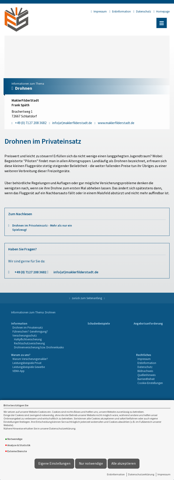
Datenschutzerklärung (141, 474)
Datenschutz (142, 11)
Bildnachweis (145, 371)
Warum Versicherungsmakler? (30, 359)
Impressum (164, 474)
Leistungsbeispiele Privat (26, 363)
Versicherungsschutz (24, 335)
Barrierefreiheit (146, 379)
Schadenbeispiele (99, 323)
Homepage (162, 11)
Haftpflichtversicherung (28, 339)
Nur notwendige (91, 463)
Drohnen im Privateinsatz (27, 327)
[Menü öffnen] (161, 23)
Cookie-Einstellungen (150, 383)
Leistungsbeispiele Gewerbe (28, 367)
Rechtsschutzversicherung (29, 343)
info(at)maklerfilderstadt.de (75, 272)
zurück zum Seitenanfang (87, 298)
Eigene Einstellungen (54, 463)
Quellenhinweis (146, 375)
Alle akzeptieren (123, 463)
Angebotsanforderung (148, 323)
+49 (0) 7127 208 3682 (30, 272)
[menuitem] (37, 335)
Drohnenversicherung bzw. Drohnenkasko (39, 347)
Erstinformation (116, 474)
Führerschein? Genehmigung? (30, 331)
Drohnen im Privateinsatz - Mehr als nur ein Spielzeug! (42, 228)
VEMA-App (18, 371)
